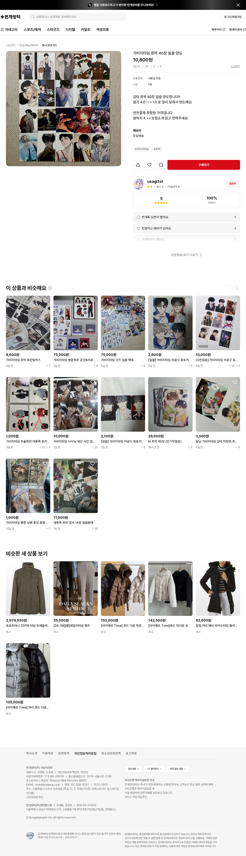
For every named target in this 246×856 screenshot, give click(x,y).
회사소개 (31, 753)
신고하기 (235, 66)
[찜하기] (149, 165)
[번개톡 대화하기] (161, 165)
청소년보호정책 (111, 753)
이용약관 (47, 753)
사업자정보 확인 (34, 797)
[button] (138, 165)
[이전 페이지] (229, 288)
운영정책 (63, 753)
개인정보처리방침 (85, 753)
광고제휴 (131, 753)
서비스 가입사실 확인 (136, 796)
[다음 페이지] (237, 288)
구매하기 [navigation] (203, 165)
